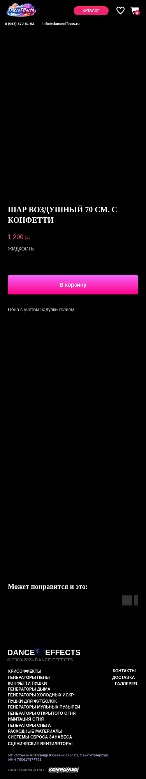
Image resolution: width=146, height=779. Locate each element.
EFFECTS (63, 652)
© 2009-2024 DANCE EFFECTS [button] (40, 659)
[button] (91, 10)
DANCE (21, 652)
